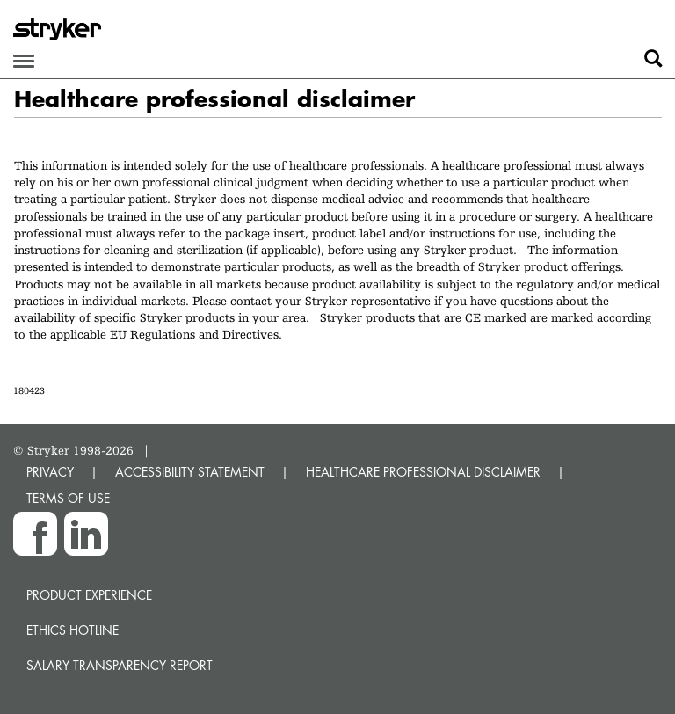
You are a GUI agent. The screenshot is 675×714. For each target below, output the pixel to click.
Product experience (89, 594)
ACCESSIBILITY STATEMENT (190, 471)
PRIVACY (50, 471)
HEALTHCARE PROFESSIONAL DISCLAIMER (423, 471)
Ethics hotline (72, 630)
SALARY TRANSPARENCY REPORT (119, 665)
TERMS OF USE (68, 498)
